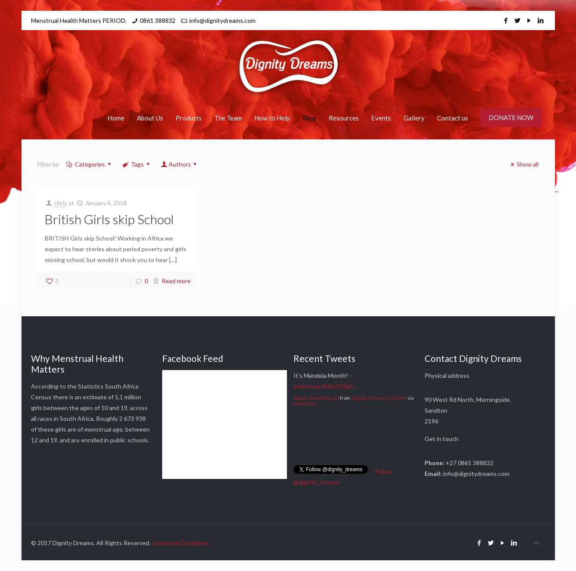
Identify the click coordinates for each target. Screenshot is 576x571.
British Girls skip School (109, 219)
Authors (179, 164)
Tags (136, 164)
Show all (523, 164)
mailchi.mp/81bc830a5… (325, 386)
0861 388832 (158, 20)
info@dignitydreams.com (222, 20)
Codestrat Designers (180, 542)
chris (60, 203)
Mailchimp (304, 403)
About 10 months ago (316, 398)
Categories (89, 164)
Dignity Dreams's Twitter (379, 398)
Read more (176, 280)
